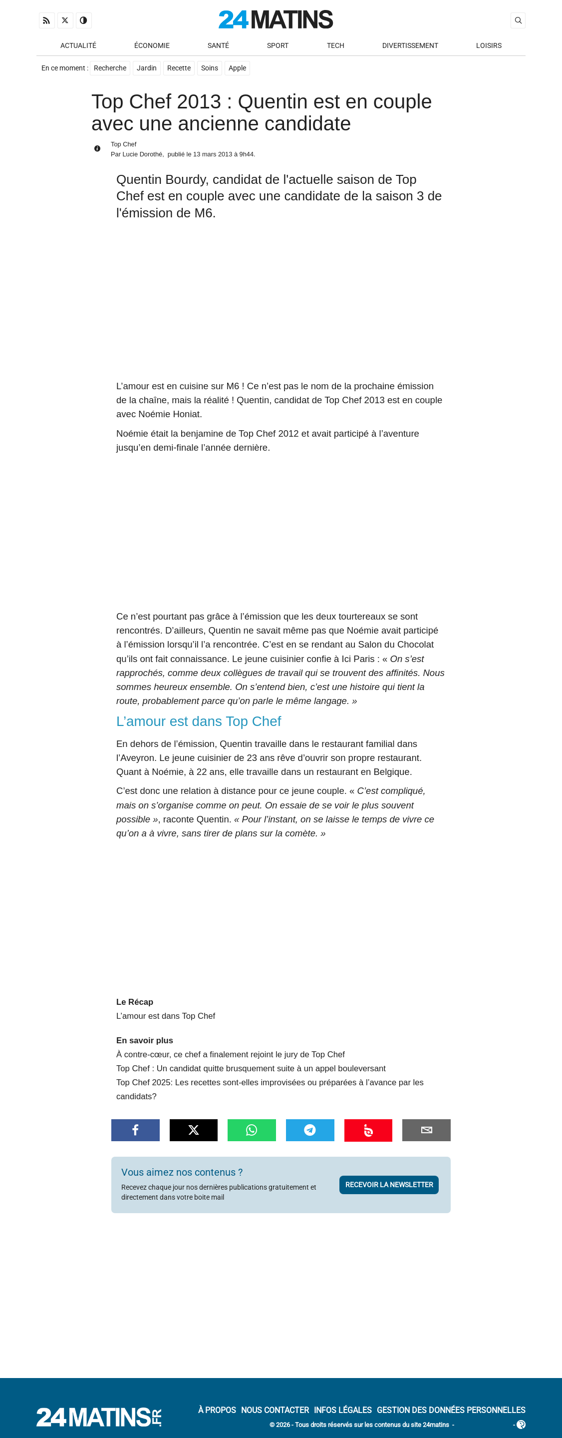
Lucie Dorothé (142, 154)
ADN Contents (483, 1425)
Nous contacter (275, 1410)
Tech (335, 45)
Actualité (78, 45)
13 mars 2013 (212, 154)
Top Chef (123, 144)
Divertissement (410, 45)
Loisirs (489, 45)
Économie (152, 45)
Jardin (147, 68)
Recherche (110, 68)
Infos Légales (343, 1410)
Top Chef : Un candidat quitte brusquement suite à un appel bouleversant (251, 1068)
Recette (179, 68)
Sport (277, 45)
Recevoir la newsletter (389, 1185)
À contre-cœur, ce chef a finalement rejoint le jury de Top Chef (230, 1054)
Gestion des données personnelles (451, 1410)
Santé (218, 45)
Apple (237, 68)
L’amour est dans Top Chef (165, 1016)
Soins (209, 68)
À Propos (217, 1410)
